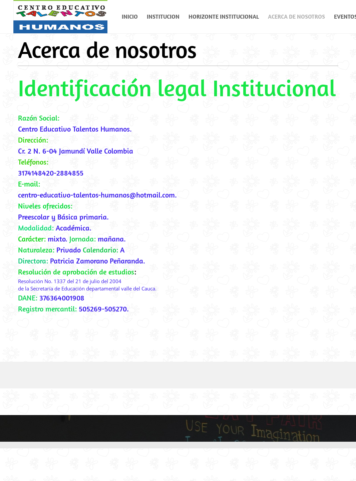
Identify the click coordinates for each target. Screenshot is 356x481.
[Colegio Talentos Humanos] (60, 16)
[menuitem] (130, 17)
